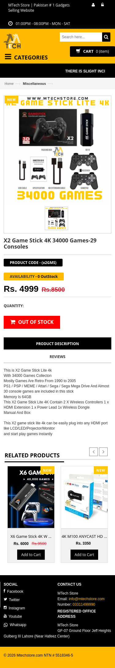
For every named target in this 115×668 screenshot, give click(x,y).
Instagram (14, 608)
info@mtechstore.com (87, 599)
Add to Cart (30, 554)
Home (9, 83)
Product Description (57, 343)
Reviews (57, 356)
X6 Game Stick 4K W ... (31, 536)
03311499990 (84, 604)
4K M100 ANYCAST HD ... (84, 536)
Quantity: (14, 305)
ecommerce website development (31, 660)
